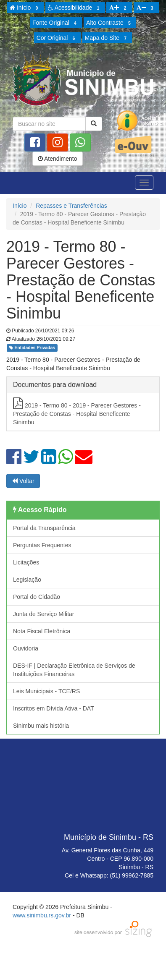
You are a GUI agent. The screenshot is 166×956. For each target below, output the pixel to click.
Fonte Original (55, 23)
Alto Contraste (109, 23)
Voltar (23, 481)
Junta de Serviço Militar (43, 614)
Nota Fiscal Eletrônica (41, 631)
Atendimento (57, 158)
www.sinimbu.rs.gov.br (42, 915)
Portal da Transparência (44, 528)
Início (25, 8)
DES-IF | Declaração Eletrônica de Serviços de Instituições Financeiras (74, 669)
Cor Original (57, 38)
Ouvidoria (25, 648)
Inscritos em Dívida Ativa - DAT (53, 708)
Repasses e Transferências (71, 205)
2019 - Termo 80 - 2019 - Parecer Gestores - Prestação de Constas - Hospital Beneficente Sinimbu (77, 411)
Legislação (27, 579)
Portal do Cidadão (36, 596)
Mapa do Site (107, 38)
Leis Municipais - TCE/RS (46, 691)
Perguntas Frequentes (42, 545)
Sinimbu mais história (41, 725)
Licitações (26, 562)
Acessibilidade (75, 8)
